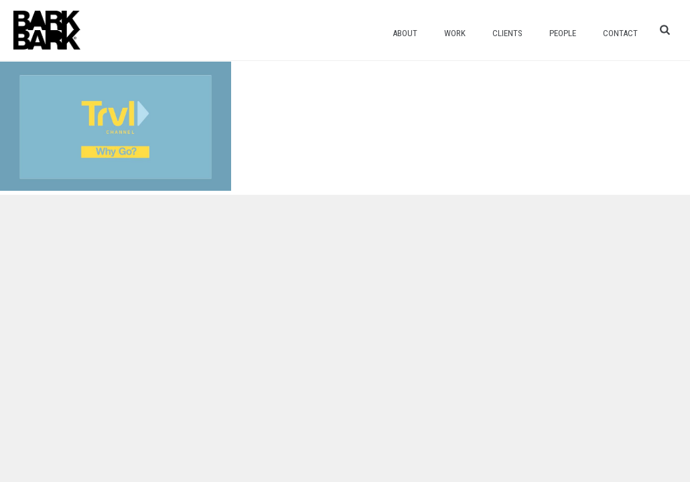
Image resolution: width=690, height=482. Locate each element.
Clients (507, 33)
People (562, 33)
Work (455, 33)
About (405, 33)
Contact (620, 33)
